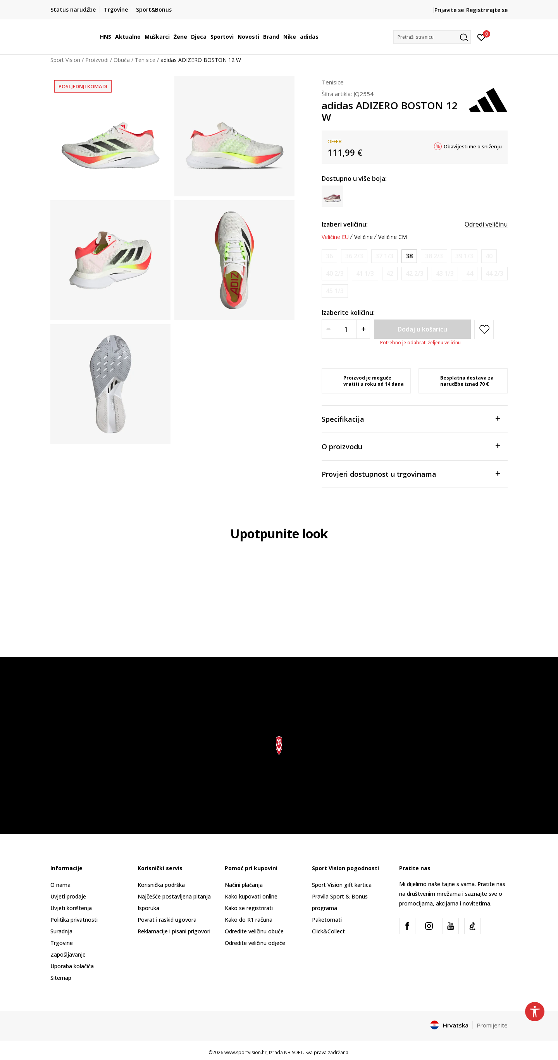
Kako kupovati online (251, 896)
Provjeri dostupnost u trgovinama (411, 473)
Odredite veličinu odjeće (255, 943)
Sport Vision (65, 60)
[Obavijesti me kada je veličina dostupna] (329, 256)
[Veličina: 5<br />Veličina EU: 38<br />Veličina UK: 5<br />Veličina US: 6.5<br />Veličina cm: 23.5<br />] (409, 256)
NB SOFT (293, 1052)
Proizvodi (96, 60)
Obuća (122, 60)
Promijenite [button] (492, 1025)
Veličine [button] (363, 237)
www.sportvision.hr (245, 1052)
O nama (60, 884)
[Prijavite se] (481, 37)
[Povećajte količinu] (363, 329)
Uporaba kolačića (72, 966)
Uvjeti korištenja (71, 908)
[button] (432, 37)
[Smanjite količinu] (328, 329)
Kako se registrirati (249, 908)
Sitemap (60, 977)
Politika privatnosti (74, 919)
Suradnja (61, 931)
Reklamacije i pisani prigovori (174, 931)
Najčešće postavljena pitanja (174, 896)
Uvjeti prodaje (68, 896)
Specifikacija (411, 418)
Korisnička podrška (161, 884)
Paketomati (327, 919)
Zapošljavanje (68, 954)
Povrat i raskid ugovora (167, 919)
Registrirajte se (487, 10)
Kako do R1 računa (248, 919)
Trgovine (61, 943)
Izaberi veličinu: (345, 224)
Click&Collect (328, 931)
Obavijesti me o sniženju (473, 146)
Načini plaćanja (244, 884)
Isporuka (148, 908)
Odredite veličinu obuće (254, 931)
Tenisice (145, 60)
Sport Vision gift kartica (342, 884)
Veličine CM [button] (392, 237)
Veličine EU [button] (335, 237)
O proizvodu (411, 446)
